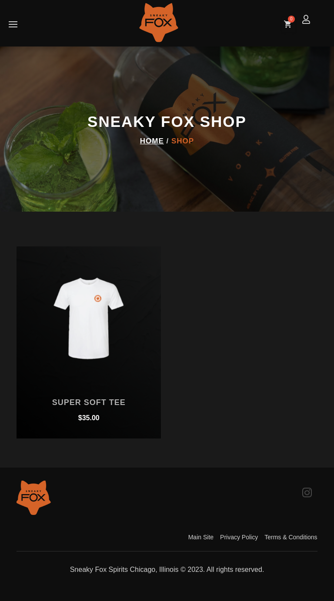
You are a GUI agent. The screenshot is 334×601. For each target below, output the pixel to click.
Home (152, 141)
